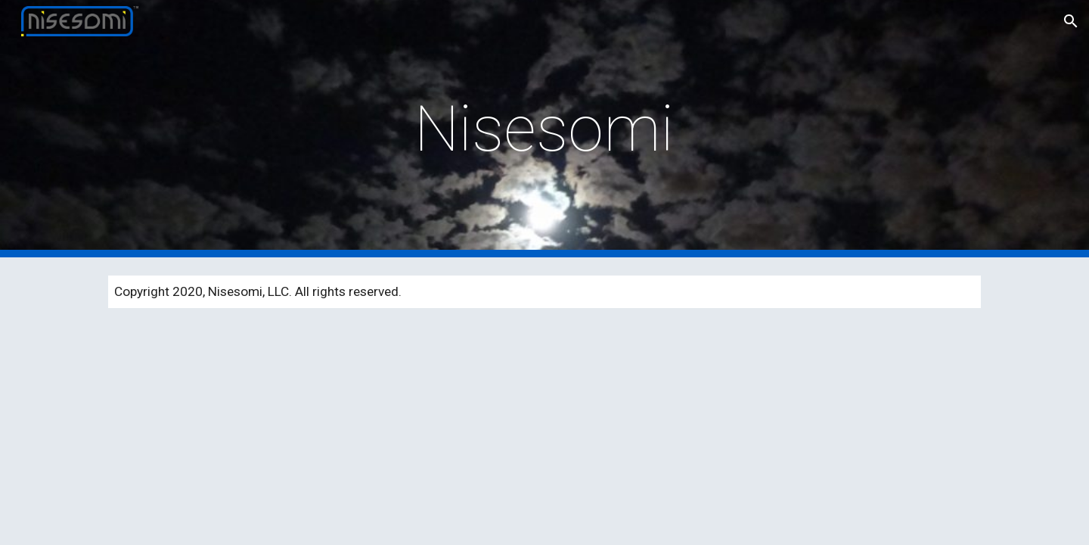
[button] (1071, 21)
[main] (544, 129)
